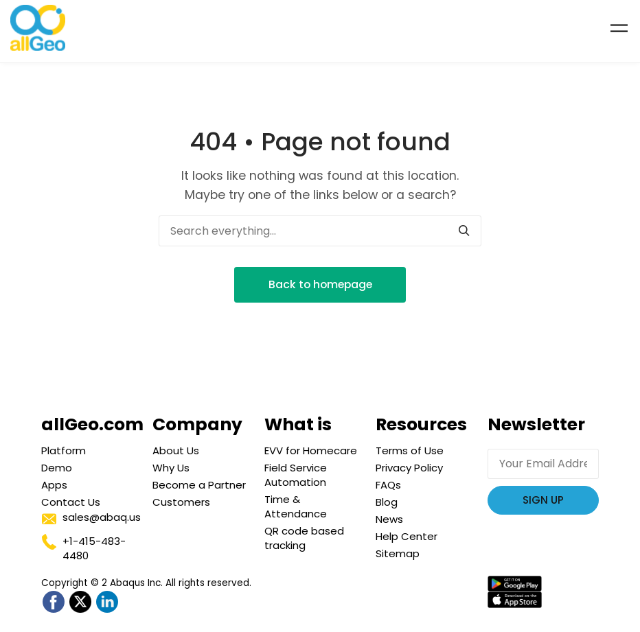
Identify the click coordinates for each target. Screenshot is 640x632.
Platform (63, 450)
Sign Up (543, 500)
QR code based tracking (304, 538)
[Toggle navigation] (619, 27)
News (389, 519)
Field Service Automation (295, 474)
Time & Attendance (295, 506)
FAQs (388, 485)
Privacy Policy (409, 467)
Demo (56, 467)
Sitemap (398, 553)
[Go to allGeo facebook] (53, 602)
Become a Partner (199, 485)
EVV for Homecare (310, 450)
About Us (175, 450)
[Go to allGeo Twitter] (80, 602)
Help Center (406, 536)
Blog (387, 502)
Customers (181, 502)
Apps (54, 485)
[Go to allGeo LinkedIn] (107, 602)
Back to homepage (320, 284)
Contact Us (70, 502)
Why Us (171, 467)
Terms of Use (410, 450)
